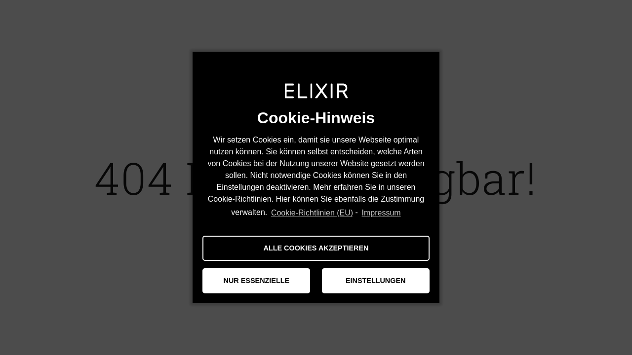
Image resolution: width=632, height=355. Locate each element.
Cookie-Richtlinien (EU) (312, 213)
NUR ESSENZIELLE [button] (257, 280)
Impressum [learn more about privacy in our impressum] (381, 213)
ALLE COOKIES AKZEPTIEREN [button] (316, 248)
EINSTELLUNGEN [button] (376, 280)
